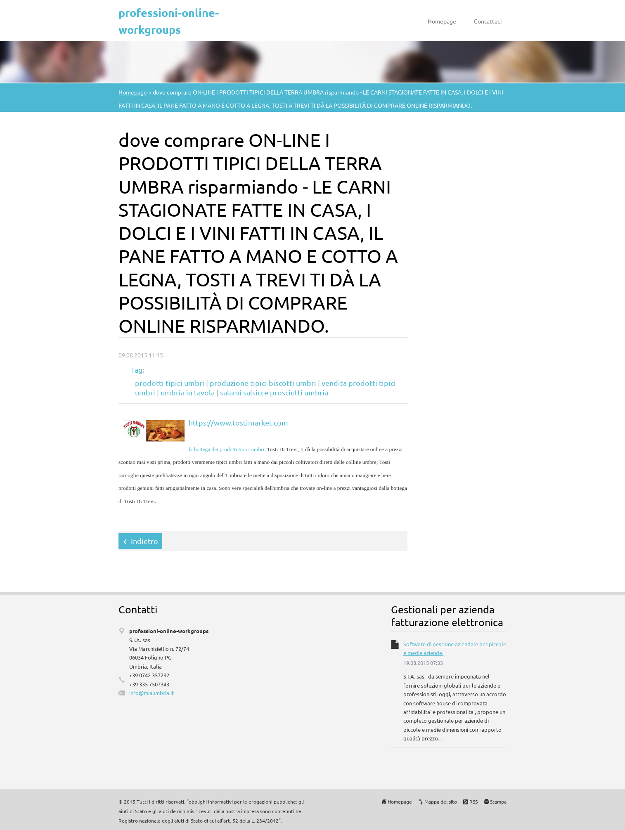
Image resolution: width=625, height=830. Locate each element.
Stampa (498, 801)
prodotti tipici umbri (169, 382)
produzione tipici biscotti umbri (263, 382)
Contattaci (488, 21)
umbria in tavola (188, 392)
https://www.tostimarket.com (238, 422)
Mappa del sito (440, 801)
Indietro (144, 541)
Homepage (442, 21)
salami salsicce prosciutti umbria (274, 392)
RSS (473, 801)
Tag (136, 369)
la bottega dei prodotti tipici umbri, (227, 449)
